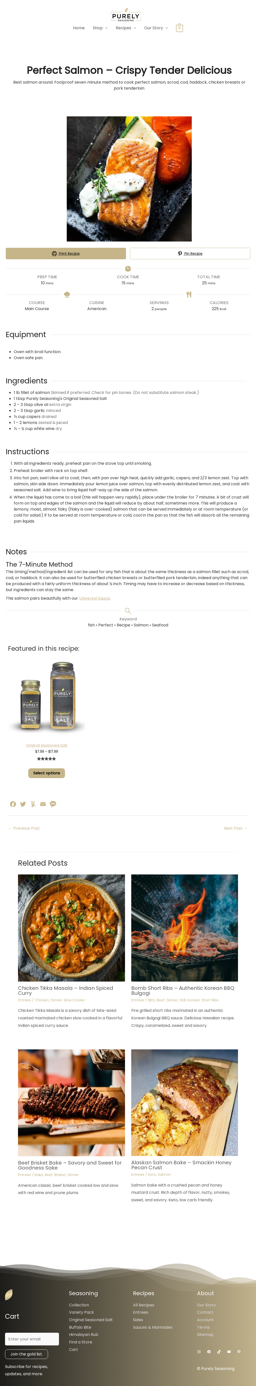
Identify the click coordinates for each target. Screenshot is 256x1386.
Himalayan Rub (83, 1334)
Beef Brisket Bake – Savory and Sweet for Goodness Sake (70, 1165)
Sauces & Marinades (152, 1327)
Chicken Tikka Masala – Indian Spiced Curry (65, 991)
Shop (98, 28)
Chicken (42, 1000)
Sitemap (205, 1334)
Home (79, 28)
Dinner (56, 1000)
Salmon (164, 1174)
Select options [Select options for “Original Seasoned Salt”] (46, 773)
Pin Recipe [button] (190, 253)
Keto (152, 1174)
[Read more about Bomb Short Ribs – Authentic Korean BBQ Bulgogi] (184, 928)
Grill (183, 1000)
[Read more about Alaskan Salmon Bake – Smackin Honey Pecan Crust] (184, 1102)
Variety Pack (81, 1312)
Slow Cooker (74, 1000)
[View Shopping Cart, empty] (179, 28)
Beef (161, 1000)
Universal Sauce (94, 598)
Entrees (24, 1000)
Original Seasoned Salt (91, 1320)
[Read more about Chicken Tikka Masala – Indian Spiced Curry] (71, 928)
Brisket (60, 1174)
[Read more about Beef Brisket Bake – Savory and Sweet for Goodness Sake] (71, 1102)
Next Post (236, 828)
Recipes (123, 28)
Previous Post (24, 828)
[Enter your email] (32, 1339)
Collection (79, 1305)
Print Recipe (66, 253)
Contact (205, 1312)
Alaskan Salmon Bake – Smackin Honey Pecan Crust (181, 1165)
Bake (39, 1174)
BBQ (151, 1000)
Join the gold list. (26, 1354)
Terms (203, 1327)
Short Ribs (210, 1000)
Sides (138, 1320)
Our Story (153, 28)
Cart (73, 1349)
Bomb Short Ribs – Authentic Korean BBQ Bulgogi (182, 991)
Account (205, 1320)
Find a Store (80, 1342)
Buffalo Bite (80, 1327)
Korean (194, 1000)
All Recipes (143, 1305)
